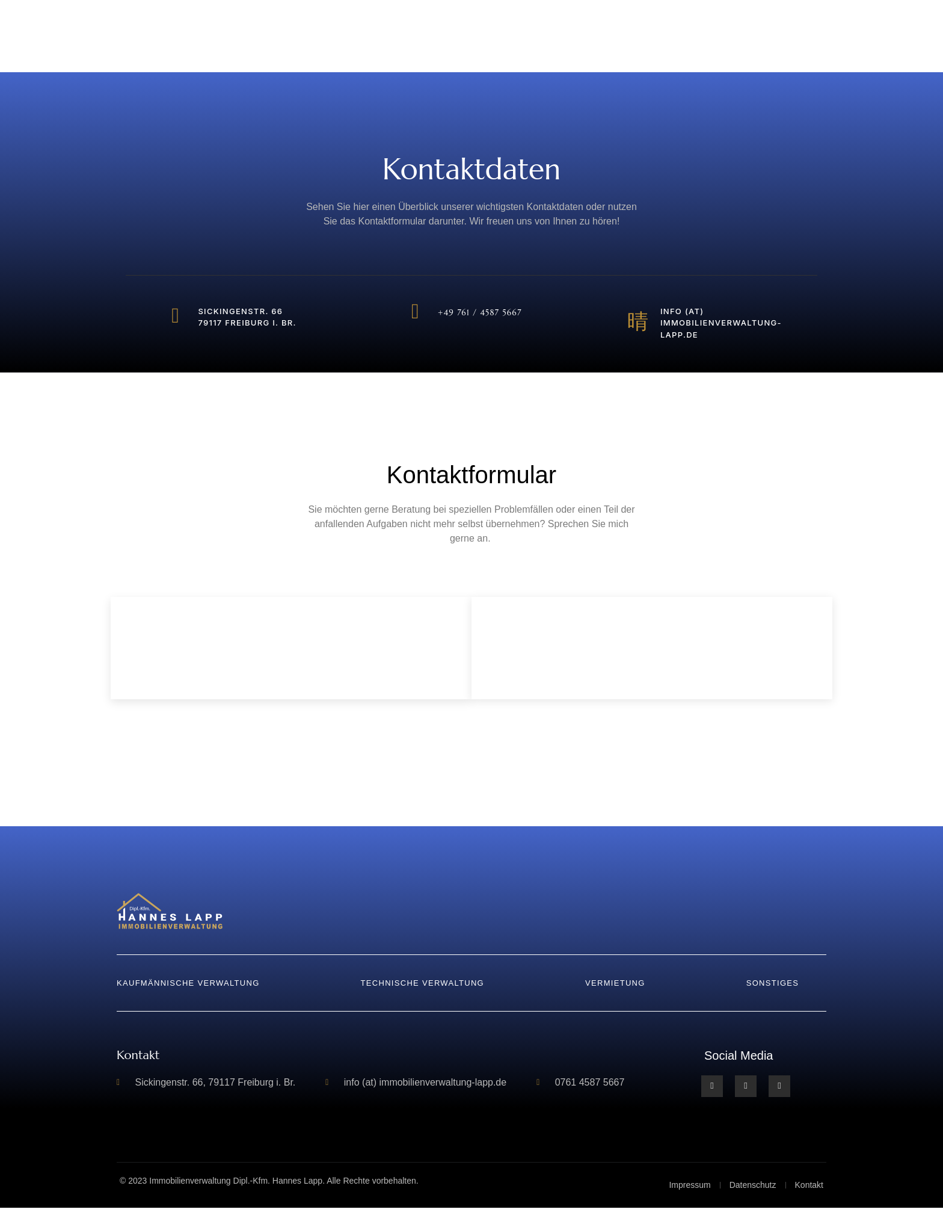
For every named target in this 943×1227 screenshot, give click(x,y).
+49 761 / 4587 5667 (483, 314)
